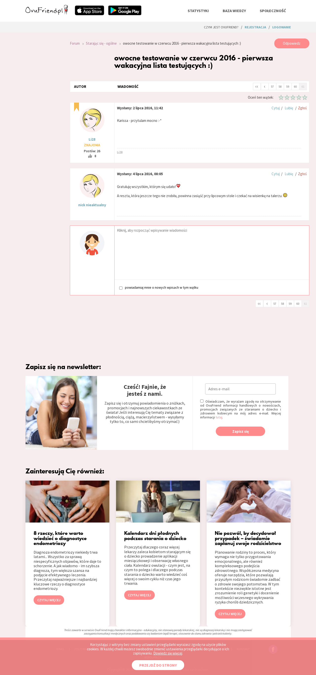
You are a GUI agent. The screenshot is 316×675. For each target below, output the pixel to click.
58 (279, 86)
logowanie (281, 27)
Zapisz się (240, 431)
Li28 (92, 139)
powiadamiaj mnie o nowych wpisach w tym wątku (158, 287)
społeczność (273, 10)
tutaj (219, 417)
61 (302, 86)
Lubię (289, 108)
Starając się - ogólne (101, 43)
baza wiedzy (234, 10)
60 (295, 86)
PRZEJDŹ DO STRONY (158, 665)
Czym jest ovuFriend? (221, 27)
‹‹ (256, 86)
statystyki (198, 10)
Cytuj (276, 108)
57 (272, 86)
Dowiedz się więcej (167, 653)
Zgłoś (302, 108)
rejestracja (255, 27)
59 (287, 86)
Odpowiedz (291, 43)
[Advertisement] (43, 105)
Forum (75, 43)
